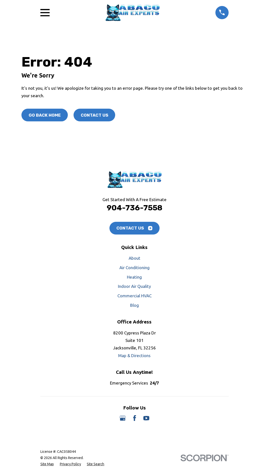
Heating (134, 277)
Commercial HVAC (134, 295)
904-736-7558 (134, 207)
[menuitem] (47, 464)
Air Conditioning (134, 267)
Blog (134, 305)
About (134, 258)
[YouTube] (146, 418)
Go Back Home (45, 115)
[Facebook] (135, 418)
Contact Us (94, 115)
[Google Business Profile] (123, 418)
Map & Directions (134, 355)
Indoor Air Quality (134, 286)
